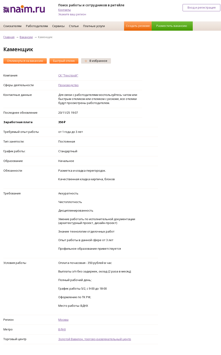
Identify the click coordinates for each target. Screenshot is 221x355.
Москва (63, 320)
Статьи (74, 26)
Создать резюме (138, 26)
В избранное (96, 61)
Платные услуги (94, 26)
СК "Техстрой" (68, 75)
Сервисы (58, 26)
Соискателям (12, 26)
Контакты (64, 10)
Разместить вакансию (171, 26)
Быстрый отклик (64, 61)
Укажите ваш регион (72, 14)
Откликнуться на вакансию (25, 61)
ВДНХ (62, 329)
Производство (68, 85)
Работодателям (37, 26)
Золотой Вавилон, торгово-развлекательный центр (94, 339)
